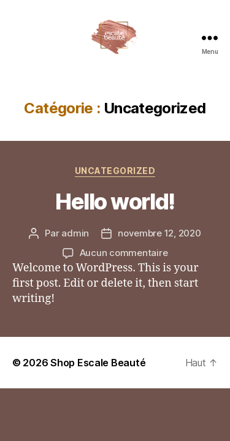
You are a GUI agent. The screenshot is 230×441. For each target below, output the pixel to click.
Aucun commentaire (124, 252)
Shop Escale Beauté (97, 362)
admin (75, 233)
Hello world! (114, 201)
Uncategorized (115, 170)
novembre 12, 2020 (159, 233)
